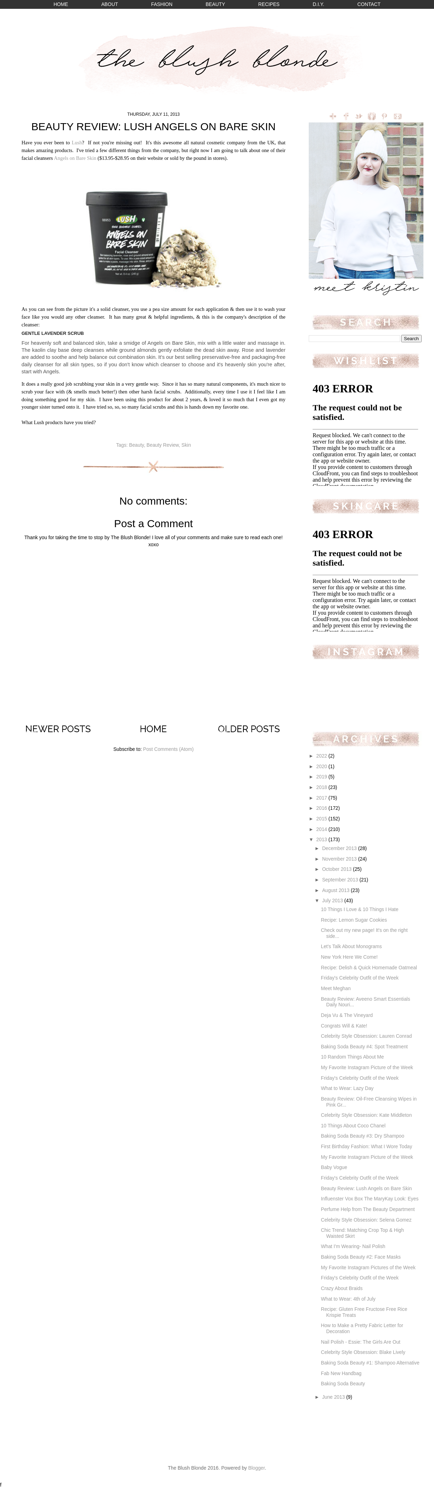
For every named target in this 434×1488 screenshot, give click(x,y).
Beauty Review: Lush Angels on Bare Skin (366, 1188)
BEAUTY (215, 4)
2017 (322, 798)
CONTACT (369, 4)
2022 (322, 756)
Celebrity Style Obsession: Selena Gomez (366, 1220)
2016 (322, 808)
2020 (322, 766)
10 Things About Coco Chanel (353, 1125)
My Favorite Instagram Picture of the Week (367, 1067)
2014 (322, 829)
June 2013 (334, 1397)
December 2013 (340, 848)
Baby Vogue (334, 1167)
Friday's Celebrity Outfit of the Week (359, 978)
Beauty (136, 445)
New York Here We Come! (349, 957)
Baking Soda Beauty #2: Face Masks (360, 1257)
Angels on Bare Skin (75, 158)
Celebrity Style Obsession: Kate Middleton (366, 1115)
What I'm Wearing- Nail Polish (353, 1246)
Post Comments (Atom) (168, 749)
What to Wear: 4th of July (348, 1299)
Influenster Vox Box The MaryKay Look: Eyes (369, 1198)
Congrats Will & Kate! (344, 1026)
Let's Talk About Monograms (351, 946)
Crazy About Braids (341, 1288)
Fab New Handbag (341, 1373)
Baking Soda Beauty (343, 1383)
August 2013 (336, 890)
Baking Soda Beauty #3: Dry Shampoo (362, 1136)
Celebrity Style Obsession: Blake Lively (363, 1352)
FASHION (162, 4)
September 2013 (341, 879)
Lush (77, 142)
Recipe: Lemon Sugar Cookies (354, 920)
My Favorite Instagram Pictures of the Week (368, 1267)
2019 (322, 776)
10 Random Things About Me (352, 1057)
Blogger (256, 1468)
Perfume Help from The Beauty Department (368, 1209)
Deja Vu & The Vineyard (347, 1015)
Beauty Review (162, 445)
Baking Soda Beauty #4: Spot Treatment (364, 1046)
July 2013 (333, 900)
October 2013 (337, 869)
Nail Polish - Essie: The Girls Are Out (360, 1342)
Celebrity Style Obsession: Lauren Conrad (366, 1036)
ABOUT (109, 4)
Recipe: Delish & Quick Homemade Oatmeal (369, 967)
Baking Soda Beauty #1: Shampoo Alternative (370, 1363)
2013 (322, 839)
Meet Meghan (335, 988)
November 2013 (340, 859)
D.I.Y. (318, 4)
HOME (61, 4)
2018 (322, 787)
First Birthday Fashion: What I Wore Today (366, 1146)
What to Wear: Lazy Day (347, 1088)
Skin (186, 445)
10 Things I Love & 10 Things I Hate (359, 909)
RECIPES (269, 4)
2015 (322, 818)
